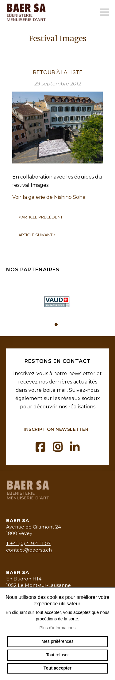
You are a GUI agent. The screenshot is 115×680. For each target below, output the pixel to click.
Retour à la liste (57, 72)
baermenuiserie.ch (27, 12)
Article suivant (37, 235)
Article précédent (40, 217)
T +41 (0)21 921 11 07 (28, 543)
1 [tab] (56, 324)
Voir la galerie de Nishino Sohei (49, 197)
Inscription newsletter (56, 429)
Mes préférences (57, 641)
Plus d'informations (58, 627)
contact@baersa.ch (29, 550)
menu (104, 12)
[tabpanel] (57, 299)
